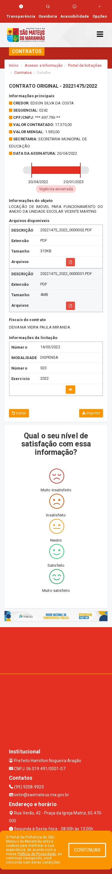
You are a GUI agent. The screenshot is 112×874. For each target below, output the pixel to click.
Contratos (23, 72)
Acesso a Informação (44, 65)
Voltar (19, 413)
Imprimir (91, 413)
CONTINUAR (87, 850)
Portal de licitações (85, 65)
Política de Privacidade (37, 854)
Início (14, 65)
